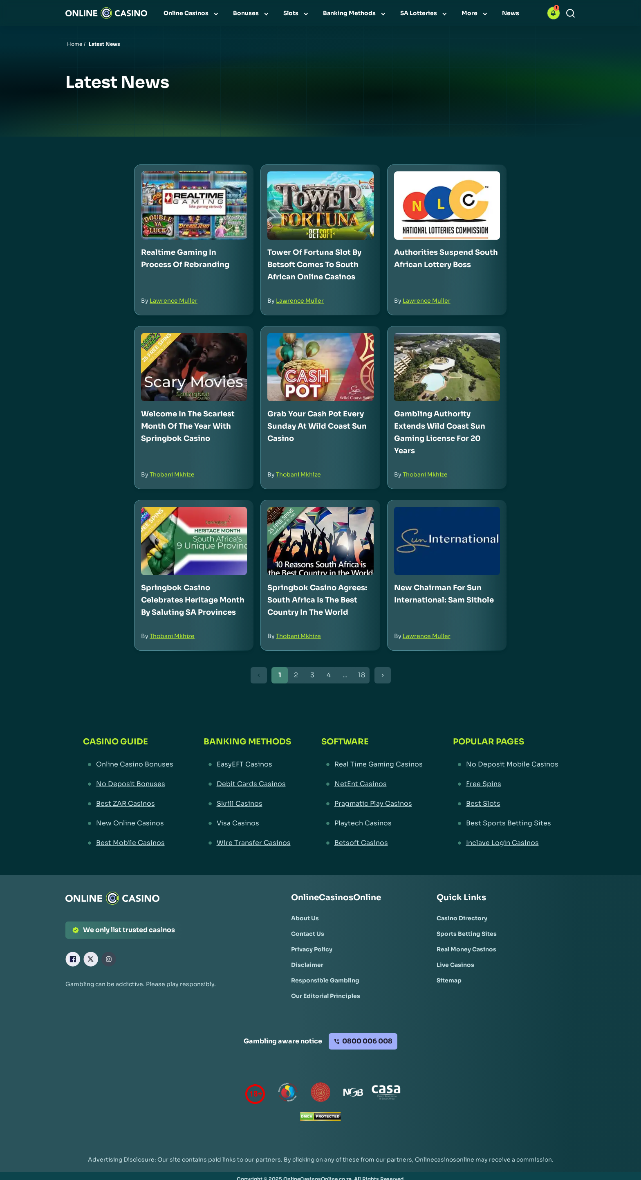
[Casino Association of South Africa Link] (386, 1094)
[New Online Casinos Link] (128, 823)
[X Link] (90, 959)
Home (74, 44)
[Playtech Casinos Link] (372, 823)
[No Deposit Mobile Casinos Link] (505, 764)
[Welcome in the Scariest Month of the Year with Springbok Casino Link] (194, 367)
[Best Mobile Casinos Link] (128, 843)
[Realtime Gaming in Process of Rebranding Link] (194, 205)
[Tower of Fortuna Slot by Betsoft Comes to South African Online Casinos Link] (320, 205)
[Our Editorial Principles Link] (325, 995)
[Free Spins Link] (505, 784)
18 (361, 675)
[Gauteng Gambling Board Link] (320, 1094)
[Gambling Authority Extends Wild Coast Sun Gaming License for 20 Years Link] (447, 367)
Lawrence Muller (173, 300)
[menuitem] (191, 13)
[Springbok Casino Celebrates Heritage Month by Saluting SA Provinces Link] (194, 541)
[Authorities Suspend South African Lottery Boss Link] (447, 205)
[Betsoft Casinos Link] (372, 843)
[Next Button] (382, 675)
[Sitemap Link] (449, 980)
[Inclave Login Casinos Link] (505, 843)
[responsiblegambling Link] (288, 1094)
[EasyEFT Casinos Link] (247, 764)
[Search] (570, 13)
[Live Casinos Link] (455, 964)
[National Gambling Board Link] (353, 1094)
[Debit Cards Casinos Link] (247, 784)
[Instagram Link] (108, 959)
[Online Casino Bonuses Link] (128, 764)
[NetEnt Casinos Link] (372, 784)
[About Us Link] (305, 918)
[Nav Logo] (106, 13)
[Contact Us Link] (307, 933)
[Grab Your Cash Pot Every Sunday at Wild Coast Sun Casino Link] (320, 367)
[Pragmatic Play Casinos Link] (372, 803)
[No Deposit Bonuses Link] (128, 784)
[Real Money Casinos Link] (466, 949)
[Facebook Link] (72, 959)
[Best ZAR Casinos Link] (128, 803)
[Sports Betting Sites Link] (467, 933)
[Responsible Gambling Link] (325, 980)
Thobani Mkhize (172, 474)
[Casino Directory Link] (462, 918)
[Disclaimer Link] (307, 964)
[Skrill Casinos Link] (247, 803)
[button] (553, 13)
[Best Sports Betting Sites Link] (505, 823)
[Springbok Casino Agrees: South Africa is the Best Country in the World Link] (320, 541)
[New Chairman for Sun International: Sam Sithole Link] (447, 541)
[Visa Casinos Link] (247, 823)
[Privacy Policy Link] (311, 949)
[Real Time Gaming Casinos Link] (372, 764)
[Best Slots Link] (505, 803)
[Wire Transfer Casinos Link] (247, 843)
